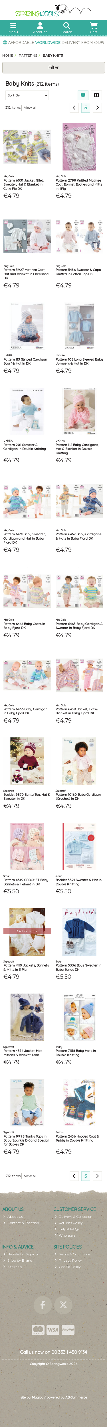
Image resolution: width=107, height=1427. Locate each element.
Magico (37, 1397)
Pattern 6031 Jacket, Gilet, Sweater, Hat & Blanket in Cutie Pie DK (23, 184)
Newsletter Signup (20, 1254)
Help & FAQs (66, 1229)
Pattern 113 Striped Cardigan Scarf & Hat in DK (25, 361)
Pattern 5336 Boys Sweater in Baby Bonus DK (78, 967)
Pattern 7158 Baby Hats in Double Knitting (76, 1052)
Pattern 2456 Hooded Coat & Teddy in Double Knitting (77, 1138)
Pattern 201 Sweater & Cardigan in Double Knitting (24, 447)
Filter (54, 67)
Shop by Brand (17, 1260)
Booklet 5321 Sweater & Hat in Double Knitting (79, 882)
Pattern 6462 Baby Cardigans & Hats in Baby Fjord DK (78, 536)
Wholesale (64, 1235)
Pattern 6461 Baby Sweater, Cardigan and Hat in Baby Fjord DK (24, 538)
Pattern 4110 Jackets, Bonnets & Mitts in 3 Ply (26, 967)
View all (30, 107)
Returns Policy (68, 1223)
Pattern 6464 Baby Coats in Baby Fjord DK (24, 626)
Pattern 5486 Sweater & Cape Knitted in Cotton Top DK (78, 272)
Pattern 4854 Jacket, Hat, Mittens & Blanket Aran (22, 1052)
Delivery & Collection (73, 1216)
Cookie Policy (67, 1266)
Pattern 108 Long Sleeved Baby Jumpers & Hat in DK (79, 361)
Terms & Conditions (72, 1254)
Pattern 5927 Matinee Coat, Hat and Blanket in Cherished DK (26, 274)
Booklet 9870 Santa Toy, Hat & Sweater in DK (26, 796)
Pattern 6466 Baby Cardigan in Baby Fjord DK (25, 711)
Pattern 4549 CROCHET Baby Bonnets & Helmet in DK (25, 882)
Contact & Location (21, 1223)
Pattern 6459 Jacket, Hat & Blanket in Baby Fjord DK (77, 711)
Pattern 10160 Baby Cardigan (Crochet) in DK (78, 796)
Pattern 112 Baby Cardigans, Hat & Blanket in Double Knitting (77, 449)
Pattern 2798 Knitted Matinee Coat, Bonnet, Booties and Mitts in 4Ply (79, 184)
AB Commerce (76, 1397)
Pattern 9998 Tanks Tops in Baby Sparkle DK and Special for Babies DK (26, 1140)
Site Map (12, 1266)
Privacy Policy (68, 1260)
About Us (13, 1216)
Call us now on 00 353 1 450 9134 (53, 1352)
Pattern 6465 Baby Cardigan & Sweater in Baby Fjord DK (79, 626)
